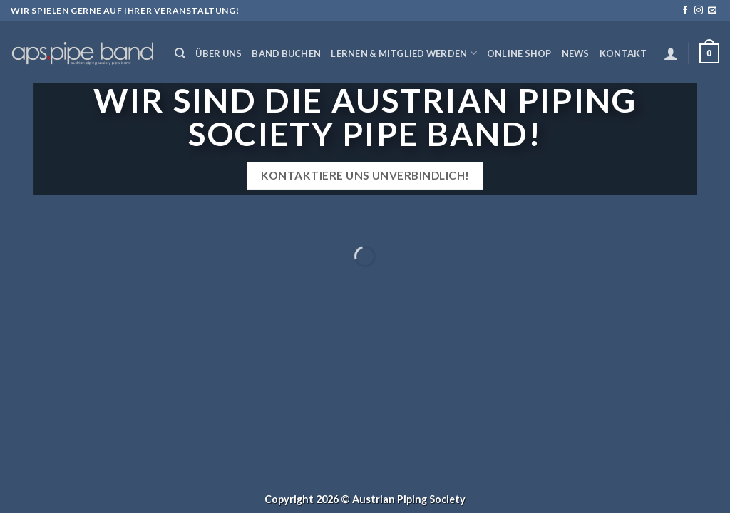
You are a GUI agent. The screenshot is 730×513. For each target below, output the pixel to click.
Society (447, 499)
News (576, 53)
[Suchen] (180, 53)
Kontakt (623, 53)
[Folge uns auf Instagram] (698, 11)
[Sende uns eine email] (712, 11)
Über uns (218, 53)
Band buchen (286, 53)
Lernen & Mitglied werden (404, 53)
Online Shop (519, 53)
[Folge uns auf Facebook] (685, 11)
